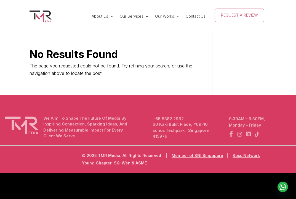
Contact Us (196, 16)
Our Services (131, 16)
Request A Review (239, 15)
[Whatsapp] (283, 187)
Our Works (164, 16)
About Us (100, 16)
